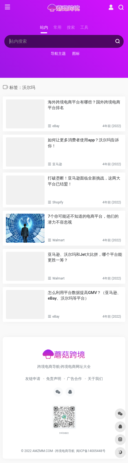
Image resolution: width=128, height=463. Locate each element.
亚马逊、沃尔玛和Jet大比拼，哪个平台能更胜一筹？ (85, 257)
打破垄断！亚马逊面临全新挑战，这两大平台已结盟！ (84, 181)
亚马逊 (57, 164)
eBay (55, 126)
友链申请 (32, 378)
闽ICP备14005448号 (90, 451)
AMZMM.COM (42, 451)
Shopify (57, 202)
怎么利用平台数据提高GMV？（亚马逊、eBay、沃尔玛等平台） (84, 295)
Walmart (58, 240)
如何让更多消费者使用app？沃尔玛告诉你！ (83, 143)
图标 (76, 53)
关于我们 (95, 378)
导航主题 (58, 53)
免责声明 (53, 378)
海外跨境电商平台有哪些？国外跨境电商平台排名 (84, 105)
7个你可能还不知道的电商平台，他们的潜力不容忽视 (83, 219)
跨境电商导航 (65, 451)
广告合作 (74, 378)
